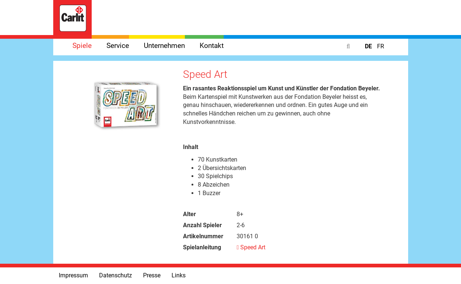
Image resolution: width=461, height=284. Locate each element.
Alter (189, 214)
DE (369, 46)
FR (380, 46)
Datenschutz (115, 275)
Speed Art (251, 247)
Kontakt (212, 45)
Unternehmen (164, 45)
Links (179, 275)
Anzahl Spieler (202, 225)
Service (117, 45)
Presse (151, 275)
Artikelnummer (203, 236)
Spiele (82, 45)
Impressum (73, 275)
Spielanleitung (202, 247)
